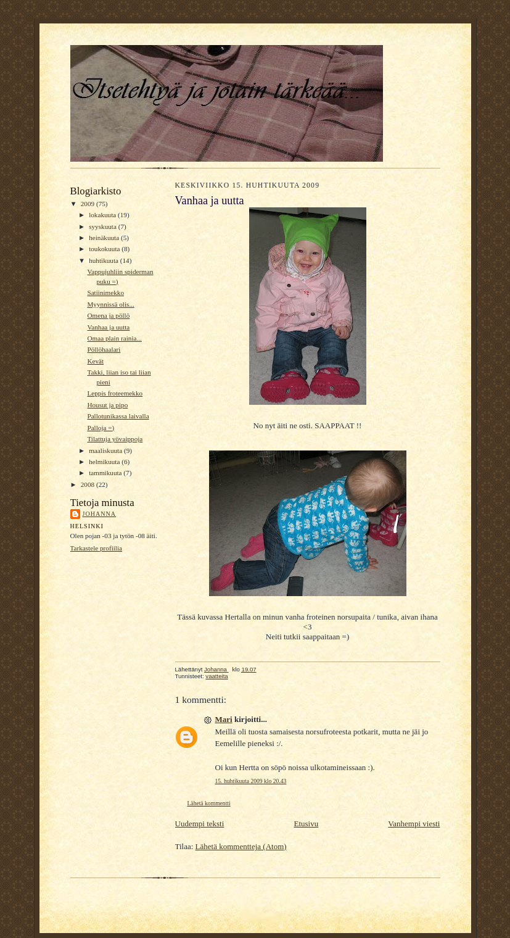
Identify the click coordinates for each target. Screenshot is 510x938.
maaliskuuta (106, 450)
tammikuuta (106, 472)
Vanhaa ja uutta (108, 327)
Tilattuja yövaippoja (114, 438)
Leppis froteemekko (114, 393)
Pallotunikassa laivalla (118, 416)
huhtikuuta (104, 260)
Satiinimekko (105, 292)
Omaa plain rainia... (114, 338)
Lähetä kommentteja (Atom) (241, 846)
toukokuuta (105, 248)
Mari (223, 719)
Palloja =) (100, 427)
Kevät (95, 361)
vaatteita (216, 676)
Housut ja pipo (107, 405)
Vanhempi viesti (414, 823)
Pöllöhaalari (103, 349)
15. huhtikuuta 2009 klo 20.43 (251, 781)
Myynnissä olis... (110, 304)
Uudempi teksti (199, 823)
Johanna (100, 513)
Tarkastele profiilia (96, 548)
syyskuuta (103, 226)
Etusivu (306, 823)
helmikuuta (105, 461)
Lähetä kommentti (209, 803)
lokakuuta (103, 214)
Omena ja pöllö (108, 315)
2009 (88, 203)
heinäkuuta (105, 237)
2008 (88, 484)
